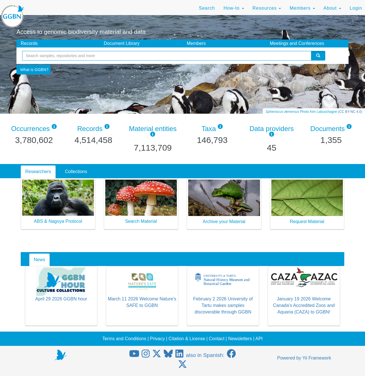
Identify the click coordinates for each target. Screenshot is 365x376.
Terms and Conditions (124, 338)
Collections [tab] (76, 171)
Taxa (209, 128)
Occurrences (30, 128)
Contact (217, 338)
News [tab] (39, 259)
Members (302, 8)
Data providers (271, 128)
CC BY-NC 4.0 (350, 112)
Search (207, 8)
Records (29, 43)
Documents (327, 128)
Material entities (153, 128)
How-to (233, 8)
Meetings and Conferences (297, 43)
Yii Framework (316, 358)
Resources (267, 8)
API (259, 338)
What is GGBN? (34, 69)
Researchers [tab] (38, 171)
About (332, 8)
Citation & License (187, 338)
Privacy (157, 338)
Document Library (122, 43)
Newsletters (240, 338)
